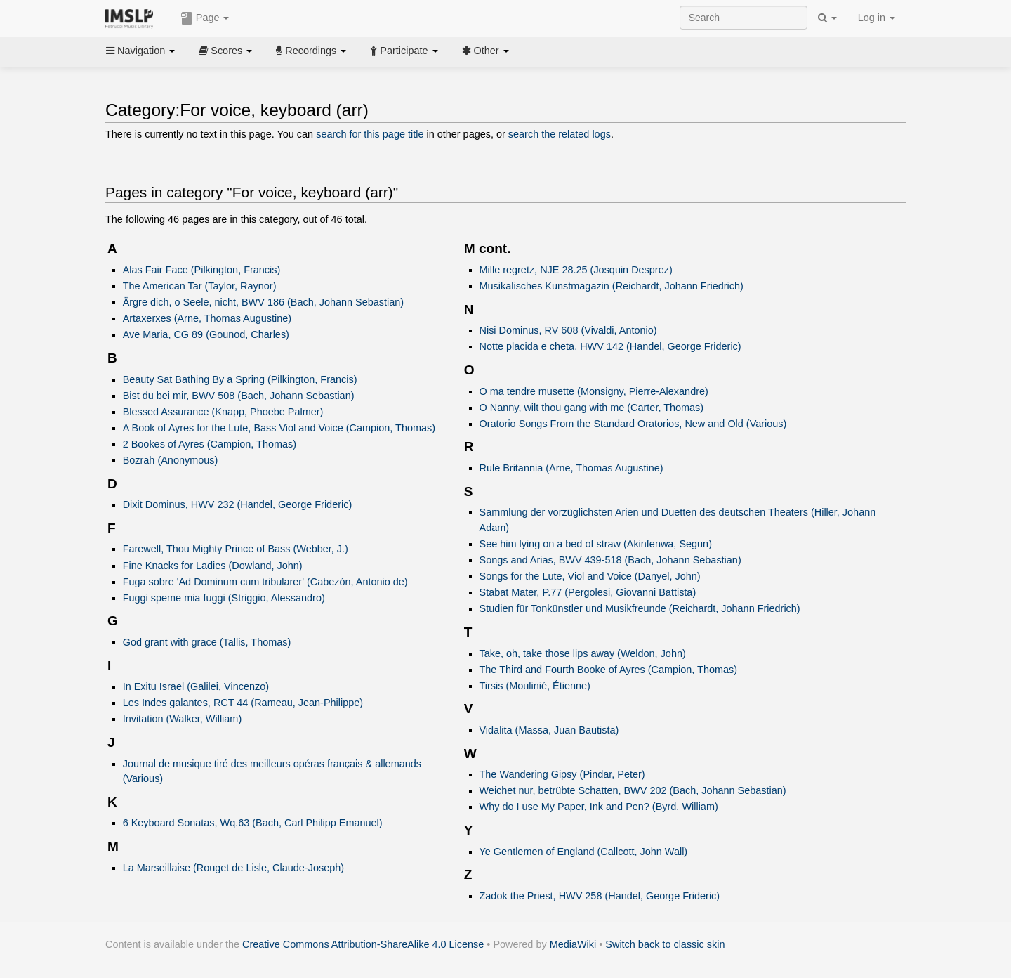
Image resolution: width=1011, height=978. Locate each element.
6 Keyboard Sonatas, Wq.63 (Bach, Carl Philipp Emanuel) (253, 822)
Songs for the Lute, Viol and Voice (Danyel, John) (590, 576)
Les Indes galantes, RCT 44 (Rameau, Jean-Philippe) (243, 702)
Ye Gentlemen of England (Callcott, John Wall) (584, 851)
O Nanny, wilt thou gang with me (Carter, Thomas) (592, 407)
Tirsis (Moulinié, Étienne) (535, 685)
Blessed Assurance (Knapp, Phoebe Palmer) (223, 411)
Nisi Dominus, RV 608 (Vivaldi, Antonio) (568, 330)
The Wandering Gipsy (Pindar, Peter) (562, 774)
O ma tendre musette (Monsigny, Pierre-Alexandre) (594, 391)
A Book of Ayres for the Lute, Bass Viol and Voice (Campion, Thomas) (279, 427)
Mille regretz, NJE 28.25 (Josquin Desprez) (576, 269)
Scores (225, 50)
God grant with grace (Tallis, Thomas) (207, 642)
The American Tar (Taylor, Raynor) (200, 286)
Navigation (140, 50)
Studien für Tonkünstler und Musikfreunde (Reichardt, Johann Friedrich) (640, 608)
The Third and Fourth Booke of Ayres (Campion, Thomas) (609, 669)
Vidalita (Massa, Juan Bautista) (549, 730)
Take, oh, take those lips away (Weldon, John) (583, 653)
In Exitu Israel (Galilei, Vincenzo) (196, 686)
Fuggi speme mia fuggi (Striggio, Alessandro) (224, 598)
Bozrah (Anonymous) (170, 460)
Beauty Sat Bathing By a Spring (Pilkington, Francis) (240, 379)
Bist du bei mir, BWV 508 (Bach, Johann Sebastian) (239, 395)
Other (485, 50)
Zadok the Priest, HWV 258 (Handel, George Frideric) (600, 895)
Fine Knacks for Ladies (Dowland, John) (213, 565)
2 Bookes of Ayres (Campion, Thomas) (209, 444)
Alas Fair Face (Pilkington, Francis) (202, 269)
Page (205, 18)
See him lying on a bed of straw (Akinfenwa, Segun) (596, 543)
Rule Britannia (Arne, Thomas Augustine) (571, 468)
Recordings (311, 50)
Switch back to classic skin (665, 944)
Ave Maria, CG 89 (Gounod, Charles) (206, 334)
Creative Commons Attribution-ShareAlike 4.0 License (363, 944)
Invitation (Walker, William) (182, 718)
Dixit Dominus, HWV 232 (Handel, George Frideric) (237, 504)
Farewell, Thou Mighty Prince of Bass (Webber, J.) (235, 548)
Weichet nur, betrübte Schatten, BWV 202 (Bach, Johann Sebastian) (633, 790)
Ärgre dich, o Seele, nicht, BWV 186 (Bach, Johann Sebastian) (263, 302)
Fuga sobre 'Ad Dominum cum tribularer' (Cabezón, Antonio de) (265, 581)
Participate (403, 50)
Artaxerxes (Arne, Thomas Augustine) (207, 318)
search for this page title (369, 134)
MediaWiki (573, 944)
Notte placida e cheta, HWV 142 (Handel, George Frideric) (610, 346)
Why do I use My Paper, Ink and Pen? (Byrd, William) (599, 806)
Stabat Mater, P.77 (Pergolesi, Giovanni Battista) (588, 592)
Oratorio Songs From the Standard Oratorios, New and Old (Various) (633, 423)
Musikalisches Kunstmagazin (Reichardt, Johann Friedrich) (612, 286)
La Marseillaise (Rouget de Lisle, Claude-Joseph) (233, 867)
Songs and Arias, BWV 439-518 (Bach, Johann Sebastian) (610, 560)
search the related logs (559, 134)
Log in (876, 17)
